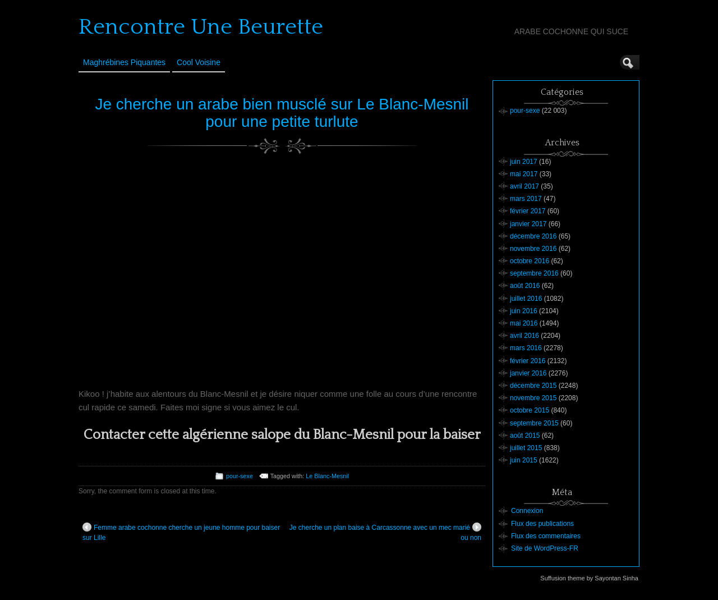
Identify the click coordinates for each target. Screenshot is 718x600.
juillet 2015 (526, 448)
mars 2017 (526, 199)
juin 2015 (523, 460)
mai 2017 (523, 174)
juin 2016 (523, 311)
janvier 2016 (528, 373)
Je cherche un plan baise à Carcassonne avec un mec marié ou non (385, 532)
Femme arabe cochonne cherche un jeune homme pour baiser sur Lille (181, 532)
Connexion (527, 511)
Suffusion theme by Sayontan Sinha (589, 578)
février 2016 (527, 361)
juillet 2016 (526, 299)
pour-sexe (239, 476)
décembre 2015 (533, 386)
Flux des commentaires (546, 536)
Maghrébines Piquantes (124, 62)
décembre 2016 (533, 236)
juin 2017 (523, 162)
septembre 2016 (534, 273)
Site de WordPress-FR (544, 548)
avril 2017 (524, 186)
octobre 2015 (529, 410)
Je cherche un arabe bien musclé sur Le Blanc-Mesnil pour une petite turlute (281, 112)
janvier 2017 (528, 224)
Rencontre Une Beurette (201, 27)
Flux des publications (542, 524)
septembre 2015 (534, 423)
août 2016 (525, 286)
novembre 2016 (533, 249)
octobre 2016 (529, 261)
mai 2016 (523, 323)
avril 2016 (524, 336)
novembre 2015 (533, 398)
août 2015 (525, 435)
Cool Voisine (198, 62)
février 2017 (527, 211)
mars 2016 (526, 348)
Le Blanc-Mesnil (327, 476)
